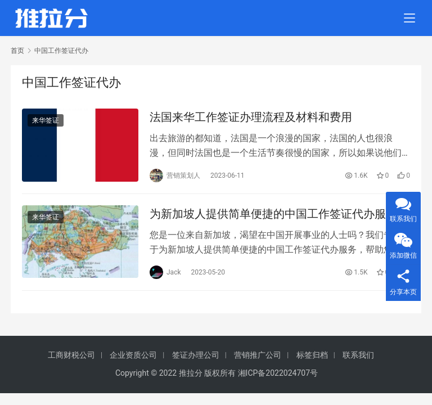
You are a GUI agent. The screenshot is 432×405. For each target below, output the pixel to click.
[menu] (409, 18)
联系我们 (358, 354)
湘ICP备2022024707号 (278, 372)
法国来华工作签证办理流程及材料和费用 (251, 117)
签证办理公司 (195, 354)
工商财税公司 (71, 354)
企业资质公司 (133, 354)
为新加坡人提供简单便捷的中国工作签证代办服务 (273, 213)
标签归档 (312, 354)
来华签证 (45, 120)
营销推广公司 (257, 354)
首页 (17, 51)
